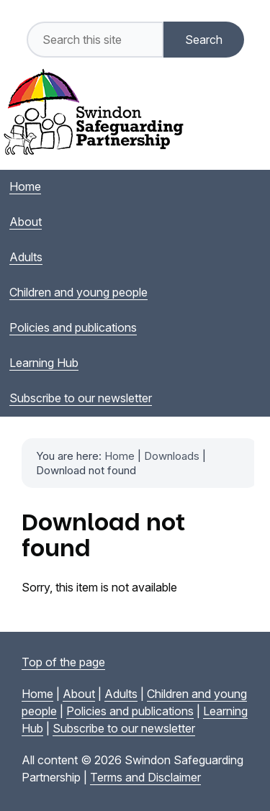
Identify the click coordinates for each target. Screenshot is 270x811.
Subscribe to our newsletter (124, 728)
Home (119, 456)
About (79, 694)
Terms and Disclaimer (145, 777)
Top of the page (63, 662)
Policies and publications (130, 711)
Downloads (171, 456)
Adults (121, 694)
